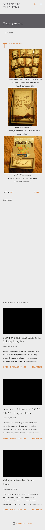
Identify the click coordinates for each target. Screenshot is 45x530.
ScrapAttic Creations (11, 5)
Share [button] (36, 192)
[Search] (35, 4)
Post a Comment (18, 367)
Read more (37, 367)
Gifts (11, 192)
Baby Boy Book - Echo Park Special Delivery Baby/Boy (22, 339)
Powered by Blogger (22, 523)
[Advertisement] (22, 279)
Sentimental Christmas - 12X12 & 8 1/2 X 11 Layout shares (22, 411)
